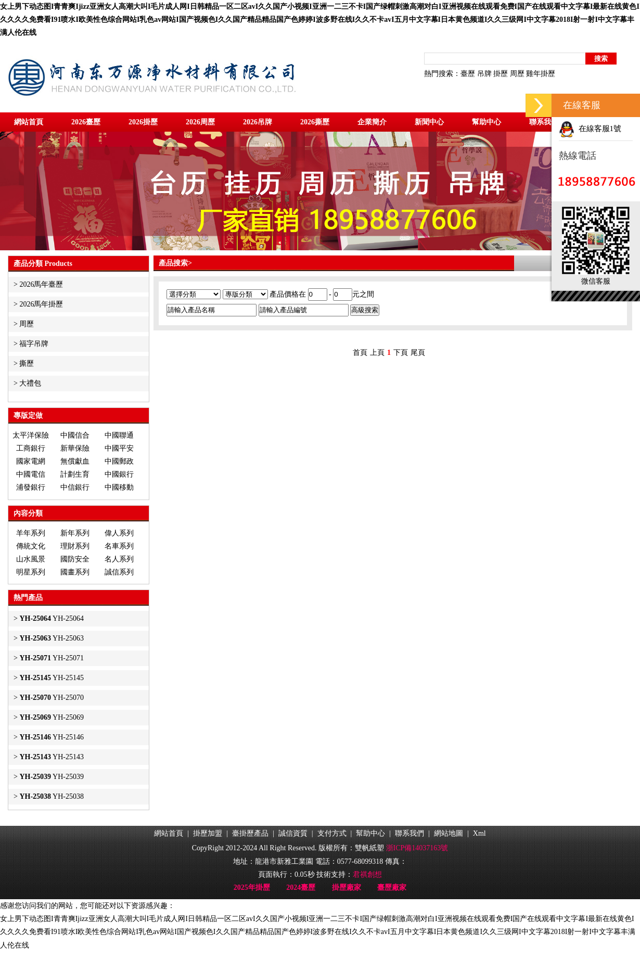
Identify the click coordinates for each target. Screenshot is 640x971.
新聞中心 (429, 122)
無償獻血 (74, 461)
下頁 (400, 352)
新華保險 (74, 448)
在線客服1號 (590, 128)
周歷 (517, 74)
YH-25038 (51, 796)
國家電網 (30, 461)
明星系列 (30, 572)
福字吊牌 (33, 344)
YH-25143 (51, 757)
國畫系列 (74, 572)
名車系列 (119, 546)
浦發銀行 (30, 487)
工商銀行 (30, 448)
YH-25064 (51, 618)
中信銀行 (74, 487)
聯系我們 (543, 122)
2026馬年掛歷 (41, 304)
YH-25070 (51, 697)
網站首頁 (28, 122)
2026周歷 (200, 122)
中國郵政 (119, 461)
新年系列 (74, 533)
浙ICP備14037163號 (417, 848)
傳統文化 (30, 546)
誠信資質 (293, 833)
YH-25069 (51, 717)
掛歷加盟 (207, 833)
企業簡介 (372, 122)
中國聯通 (119, 435)
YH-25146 (51, 737)
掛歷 (500, 74)
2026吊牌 (257, 122)
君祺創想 (367, 874)
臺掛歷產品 (250, 833)
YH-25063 (51, 638)
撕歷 (26, 363)
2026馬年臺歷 (41, 284)
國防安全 (74, 559)
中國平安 (119, 448)
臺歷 (467, 74)
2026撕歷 (314, 122)
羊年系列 (30, 533)
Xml (479, 833)
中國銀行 (119, 474)
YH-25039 (51, 777)
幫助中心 (486, 122)
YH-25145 (51, 678)
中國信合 (74, 435)
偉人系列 (119, 533)
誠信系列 (119, 572)
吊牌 (484, 74)
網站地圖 (448, 833)
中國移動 (119, 487)
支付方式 (332, 833)
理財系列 (74, 546)
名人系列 (119, 559)
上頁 (377, 352)
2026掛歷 (143, 122)
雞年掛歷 (540, 74)
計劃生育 (74, 474)
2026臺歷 (85, 122)
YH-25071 (51, 658)
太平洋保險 (30, 435)
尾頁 (418, 352)
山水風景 (30, 559)
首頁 (360, 352)
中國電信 (30, 474)
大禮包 (30, 383)
